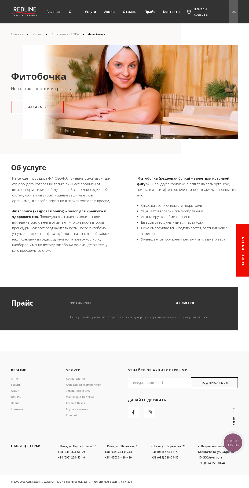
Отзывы (129, 11)
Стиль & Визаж (76, 403)
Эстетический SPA (78, 390)
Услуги (90, 11)
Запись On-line (243, 250)
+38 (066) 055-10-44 (211, 463)
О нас (72, 23)
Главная (54, 11)
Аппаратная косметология (83, 384)
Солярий (71, 415)
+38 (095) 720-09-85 (165, 457)
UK (233, 12)
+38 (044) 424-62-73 (165, 452)
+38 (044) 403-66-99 (71, 452)
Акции (109, 11)
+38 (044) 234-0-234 (118, 452)
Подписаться (214, 383)
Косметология (75, 378)
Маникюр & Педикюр (80, 397)
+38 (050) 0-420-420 (118, 457)
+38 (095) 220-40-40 (71, 457)
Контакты (171, 11)
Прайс (150, 11)
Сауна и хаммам (77, 409)
